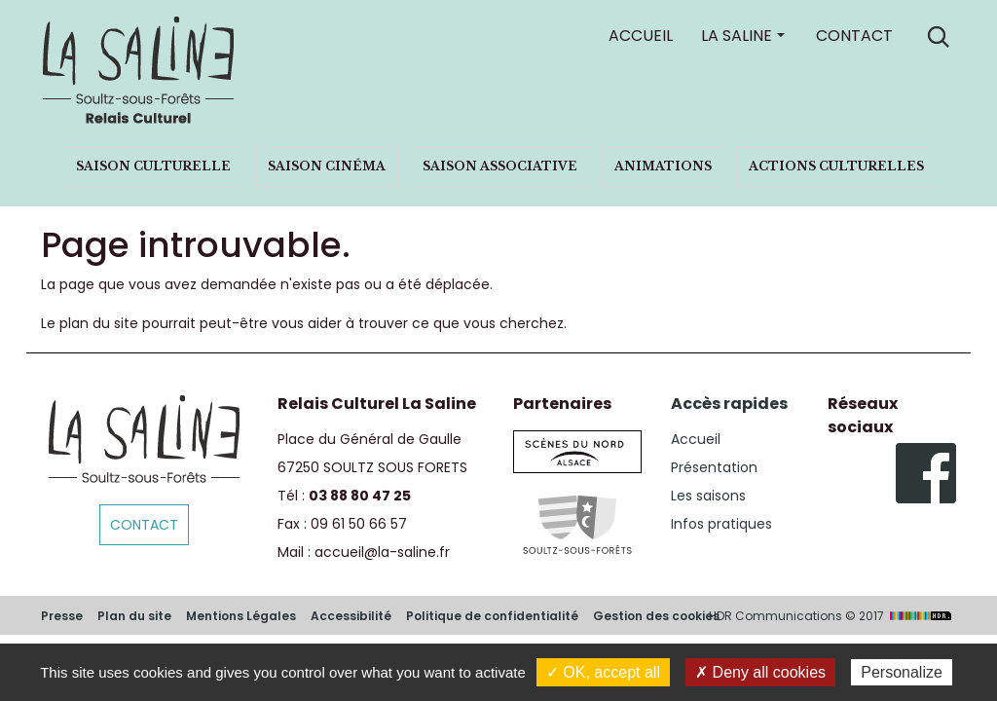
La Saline (736, 35)
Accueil (641, 35)
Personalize (901, 672)
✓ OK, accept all (603, 672)
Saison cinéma (327, 166)
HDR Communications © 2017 (832, 616)
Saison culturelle (153, 166)
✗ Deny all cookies (760, 672)
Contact (854, 35)
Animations (663, 166)
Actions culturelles (836, 166)
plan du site (98, 323)
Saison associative (500, 166)
